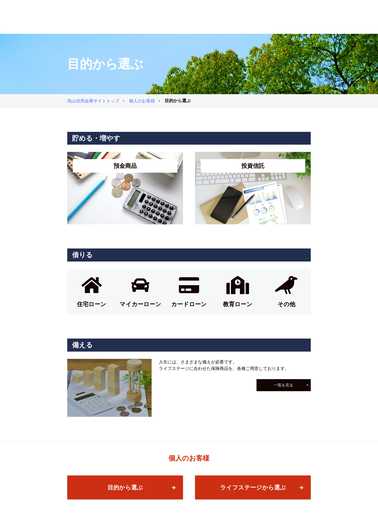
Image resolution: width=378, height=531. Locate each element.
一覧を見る (283, 385)
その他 (286, 304)
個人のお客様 (142, 101)
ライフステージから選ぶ (253, 487)
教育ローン (237, 304)
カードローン (189, 304)
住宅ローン (91, 304)
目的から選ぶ (125, 487)
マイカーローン (140, 304)
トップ (93, 101)
